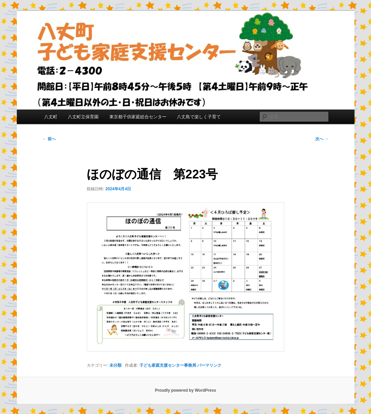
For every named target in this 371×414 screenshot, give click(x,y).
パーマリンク (209, 365)
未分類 (115, 365)
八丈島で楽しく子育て (199, 116)
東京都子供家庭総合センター (137, 116)
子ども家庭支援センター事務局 (167, 365)
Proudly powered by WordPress (185, 390)
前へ (49, 139)
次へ (321, 139)
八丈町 (50, 116)
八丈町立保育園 (83, 116)
